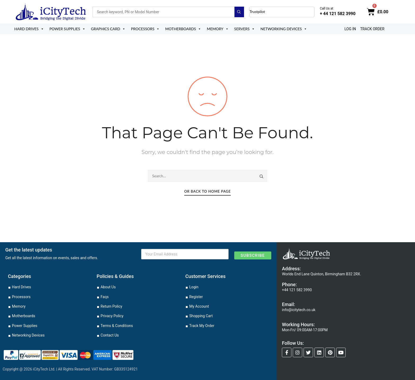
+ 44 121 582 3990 (337, 13)
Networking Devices (283, 29)
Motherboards (183, 29)
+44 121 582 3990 (297, 290)
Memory (217, 29)
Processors (145, 29)
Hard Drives (29, 29)
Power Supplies (67, 29)
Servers (244, 29)
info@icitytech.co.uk (298, 310)
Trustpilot (257, 11)
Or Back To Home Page (207, 191)
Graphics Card (108, 29)
